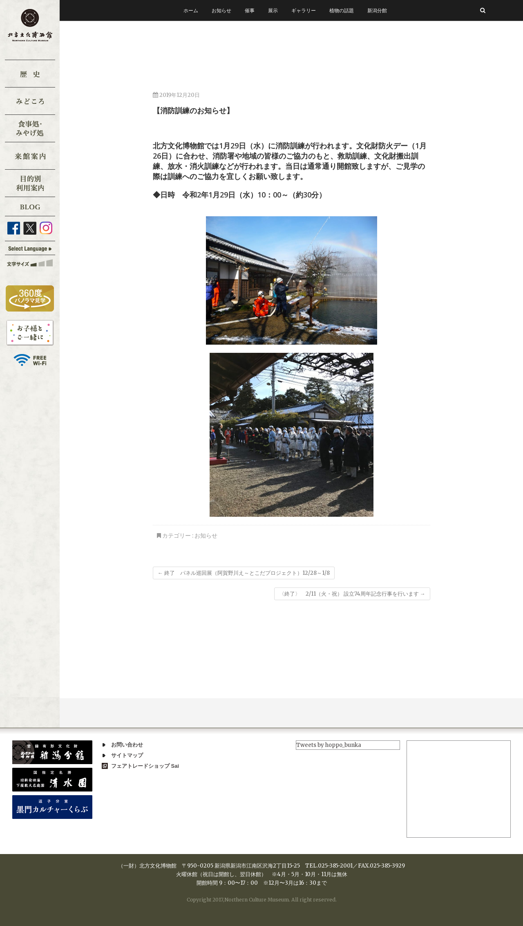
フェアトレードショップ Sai (145, 766)
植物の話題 (341, 10)
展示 (273, 10)
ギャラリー (303, 10)
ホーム (190, 10)
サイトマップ (127, 755)
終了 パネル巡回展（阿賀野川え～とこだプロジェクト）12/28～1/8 (244, 573)
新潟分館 (377, 10)
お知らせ (221, 10)
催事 (250, 10)
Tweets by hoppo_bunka (328, 745)
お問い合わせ (127, 745)
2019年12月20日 (176, 95)
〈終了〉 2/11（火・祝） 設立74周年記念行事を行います (352, 593)
